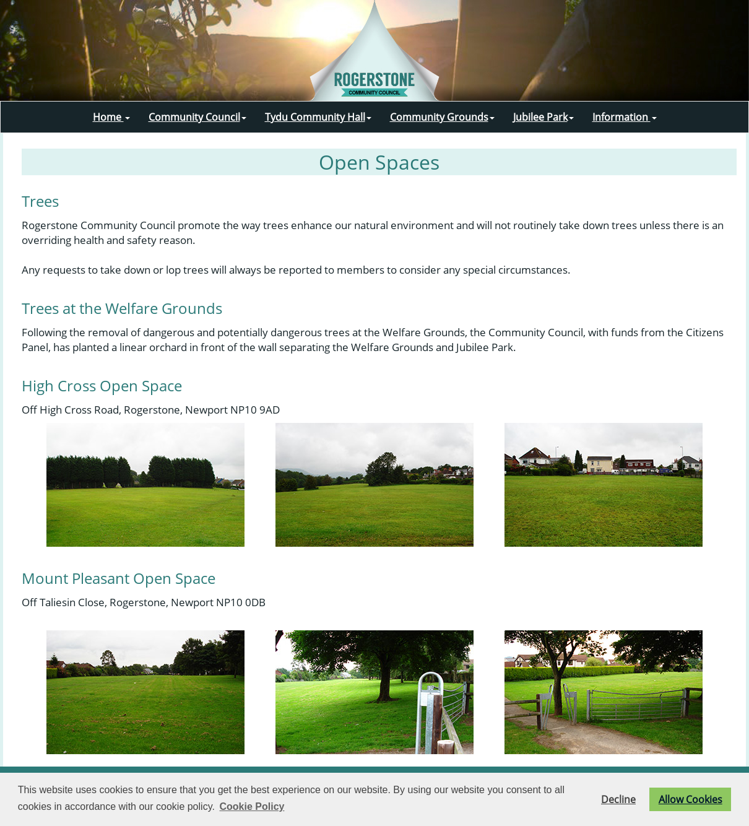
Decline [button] (618, 799)
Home (111, 117)
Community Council (197, 117)
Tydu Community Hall (318, 117)
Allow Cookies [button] (690, 799)
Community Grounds (442, 117)
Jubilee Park (543, 117)
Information (624, 117)
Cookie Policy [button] (252, 806)
